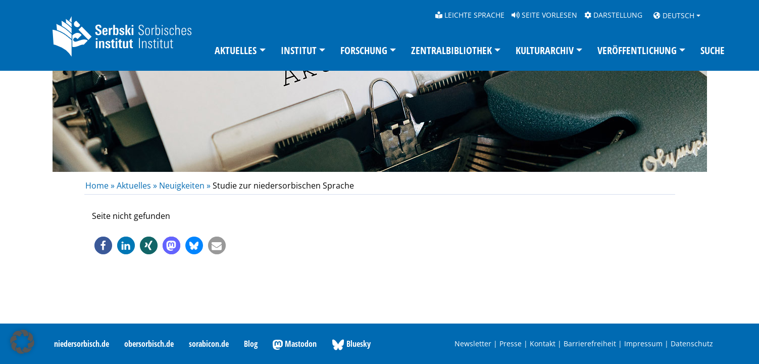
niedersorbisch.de (81, 343)
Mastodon (295, 344)
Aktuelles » (137, 185)
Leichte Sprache (469, 15)
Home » (101, 185)
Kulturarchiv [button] (545, 50)
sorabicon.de (209, 343)
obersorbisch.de (149, 343)
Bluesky (351, 344)
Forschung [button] (363, 50)
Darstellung (613, 15)
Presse (510, 343)
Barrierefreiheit (590, 343)
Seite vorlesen (544, 15)
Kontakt (542, 343)
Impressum (643, 343)
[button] (103, 245)
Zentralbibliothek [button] (451, 50)
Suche (712, 50)
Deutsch (673, 15)
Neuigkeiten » (185, 185)
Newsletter (472, 343)
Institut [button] (299, 50)
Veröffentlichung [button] (637, 50)
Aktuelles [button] (236, 50)
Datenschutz (692, 343)
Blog (251, 343)
